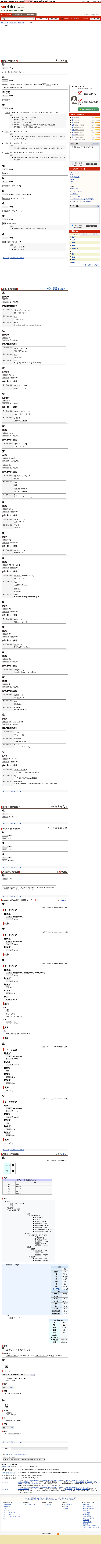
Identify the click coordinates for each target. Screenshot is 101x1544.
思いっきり (24, 143)
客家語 (7, 991)
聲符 (54, 1329)
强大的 (22, 420)
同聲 (18, 1180)
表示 (32, 1374)
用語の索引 (13, 258)
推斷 (53, 1310)
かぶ (15, 1021)
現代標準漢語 (35, 1215)
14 (61, 932)
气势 (15, 319)
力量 (15, 420)
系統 (57, 1319)
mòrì (71, 181)
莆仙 (36, 1355)
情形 (22, 319)
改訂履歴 (80, 1481)
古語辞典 (44, 1)
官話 (8, 1201)
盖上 (15, 588)
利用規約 (6, 1509)
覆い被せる (17, 575)
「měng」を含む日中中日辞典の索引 (16, 1453)
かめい (74, 262)
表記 (15, 910)
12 (61, 1046)
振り (45, 136)
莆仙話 (14, 1210)
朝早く (40, 148)
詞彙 (15, 1392)
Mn (20, 242)
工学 (63, 1497)
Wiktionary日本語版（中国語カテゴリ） (18, 900)
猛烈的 (19, 319)
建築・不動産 (69, 1497)
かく (10, 1021)
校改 (66, 1341)
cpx (52, 1355)
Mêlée (72, 179)
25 (31, 772)
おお (7, 1021)
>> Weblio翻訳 (95, 144)
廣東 (36, 1242)
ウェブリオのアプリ (29, 1503)
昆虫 (22, 735)
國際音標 (40, 1231)
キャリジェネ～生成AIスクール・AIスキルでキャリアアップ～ (90, 1526)
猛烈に (17, 143)
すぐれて (20, 414)
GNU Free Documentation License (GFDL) (77, 1479)
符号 (17, 1419)
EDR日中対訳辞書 (9, 289)
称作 (18, 741)
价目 (73, 260)
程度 (15, 351)
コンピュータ (40, 1497)
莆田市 (8, 1355)
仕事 (56, 148)
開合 (56, 1280)
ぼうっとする (10, 1014)
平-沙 (12, 1374)
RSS (58, 1533)
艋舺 (21, 1349)
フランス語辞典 (87, 1515)
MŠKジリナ (74, 188)
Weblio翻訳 (86, 1509)
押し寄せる (26, 124)
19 (61, 907)
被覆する (11, 565)
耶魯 (36, 1225)
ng (12, 987)
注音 (11, 1206)
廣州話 (37, 1240)
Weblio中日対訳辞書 (10, 872)
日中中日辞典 (28, 1)
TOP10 (74, 234)
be (28, 325)
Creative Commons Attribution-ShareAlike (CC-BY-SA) (45, 1479)
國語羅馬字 (38, 1227)
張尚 (29, 1180)
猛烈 (42, 112)
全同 (12, 340)
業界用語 (33, 1497)
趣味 (42, 1498)
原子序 (23, 778)
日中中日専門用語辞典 (11, 807)
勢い (36, 112)
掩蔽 (25, 489)
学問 (75, 1497)
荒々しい (58, 112)
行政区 (17, 87)
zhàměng (19, 211)
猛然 (15, 316)
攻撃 (22, 112)
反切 (56, 1285)
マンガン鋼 (21, 247)
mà (12, 1077)
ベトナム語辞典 (87, 1521)
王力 (56, 1305)
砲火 (13, 112)
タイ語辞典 (86, 1519)
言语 (18, 527)
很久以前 (75, 248)
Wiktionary (63, 900)
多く (12, 152)
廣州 (39, 1235)
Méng (4, 1031)
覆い (10, 465)
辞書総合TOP (97, 1)
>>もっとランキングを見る (91, 265)
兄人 (73, 237)
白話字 (8, 993)
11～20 (85, 234)
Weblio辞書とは (8, 1503)
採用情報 (65, 1507)
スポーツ (47, 1498)
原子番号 (27, 772)
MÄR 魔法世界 (75, 177)
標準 (32, 1235)
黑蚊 (19, 739)
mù (12, 993)
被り (15, 458)
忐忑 (73, 240)
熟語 (6, 923)
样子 (25, 420)
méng (19, 186)
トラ (57, 136)
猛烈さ (16, 348)
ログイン (88, 1)
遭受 (15, 527)
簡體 (7, 1171)
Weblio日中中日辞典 (23, 1481)
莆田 (32, 1248)
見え (24, 139)
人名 (6, 1027)
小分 (53, 1334)
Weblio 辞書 (4, 22)
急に (10, 131)
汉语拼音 (9, 1377)
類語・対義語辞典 (9, 1)
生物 (52, 1498)
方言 (39, 1355)
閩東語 (7, 1080)
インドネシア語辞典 (88, 1517)
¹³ (46, 1244)
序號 (54, 1326)
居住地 (10, 87)
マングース (10, 173)
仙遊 (32, 1256)
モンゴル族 (20, 198)
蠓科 (73, 130)
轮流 (73, 242)
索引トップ (6, 258)
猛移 (73, 125)
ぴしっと (11, 375)
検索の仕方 (7, 1505)
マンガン (15, 242)
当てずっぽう (10, 1016)
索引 (18, 1392)
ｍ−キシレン (74, 194)
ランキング (20, 258)
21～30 (95, 234)
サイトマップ (7, 1513)
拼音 (11, 1204)
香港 (43, 1235)
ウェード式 (9, 919)
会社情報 (65, 1505)
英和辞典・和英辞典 (88, 1507)
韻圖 (59, 1266)
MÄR (71, 174)
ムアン (10, 879)
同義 (14, 302)
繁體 (8, 1165)
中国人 (8, 1034)
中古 (7, 1264)
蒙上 (19, 588)
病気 (38, 228)
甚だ (20, 351)
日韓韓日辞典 (37, 1)
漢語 (36, 1231)
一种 (15, 741)
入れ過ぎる (27, 122)
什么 (73, 257)
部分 (11, 302)
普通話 (7, 914)
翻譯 (4, 1386)
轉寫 (43, 1229)
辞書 (2, 1)
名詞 (6, 1087)
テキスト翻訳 (74, 144)
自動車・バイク (53, 1497)
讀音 (55, 1271)
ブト (10, 721)
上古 (7, 1315)
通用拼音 (38, 1221)
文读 (42, 1355)
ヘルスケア (37, 1498)
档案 (16, 1355)
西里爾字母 (38, 1229)
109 (66, 1275)
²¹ (49, 1231)
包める (11, 433)
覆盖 (15, 489)
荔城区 (13, 1355)
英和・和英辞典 (19, 1)
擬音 (59, 1290)
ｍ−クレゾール (75, 196)
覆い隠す (17, 476)
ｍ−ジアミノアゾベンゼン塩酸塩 (80, 201)
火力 (18, 112)
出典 (43, 907)
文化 (27, 1498)
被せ (10, 609)
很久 (73, 245)
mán (71, 172)
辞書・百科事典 (70, 1498)
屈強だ (16, 411)
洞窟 (61, 136)
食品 (56, 1498)
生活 (31, 1498)
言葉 (15, 521)
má (43, 1238)
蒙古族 (13, 198)
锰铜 (73, 135)
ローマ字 (8, 910)
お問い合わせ (47, 1503)
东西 (23, 585)
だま (7, 1009)
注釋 (54, 1341)
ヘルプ (6, 1507)
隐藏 (22, 489)
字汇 (45, 1355)
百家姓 (23, 1034)
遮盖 (15, 482)
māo (71, 184)
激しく (34, 127)
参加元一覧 (23, 1465)
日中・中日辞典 (6, 14)
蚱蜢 (13, 211)
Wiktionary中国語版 (10, 1154)
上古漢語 (33, 1182)
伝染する (43, 228)
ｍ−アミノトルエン (76, 191)
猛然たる (17, 310)
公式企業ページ (67, 1503)
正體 (5, 1165)
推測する (19, 1016)
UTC (65, 907)
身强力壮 (17, 418)
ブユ (18, 721)
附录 (9, 1392)
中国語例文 (18, 14)
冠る (10, 659)
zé (16, 186)
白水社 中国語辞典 (9, 61)
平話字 (8, 1083)
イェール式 (9, 950)
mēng (24, 194)
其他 (20, 585)
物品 (18, 704)
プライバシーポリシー (10, 1511)
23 (65, 1160)
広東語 (7, 947)
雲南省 (48, 84)
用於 (7, 1349)
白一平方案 (56, 1288)
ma (17, 1191)
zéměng (15, 1349)
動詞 (6, 1004)
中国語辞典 (21, 22)
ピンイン (5, 814)
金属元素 (36, 772)
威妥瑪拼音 (38, 1223)
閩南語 (7, 984)
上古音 (56, 1339)
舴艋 (13, 186)
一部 (28, 228)
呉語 (7, 997)
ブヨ (14, 721)
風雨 (26, 112)
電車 (47, 1497)
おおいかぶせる (22, 578)
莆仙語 (9, 1210)
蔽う (15, 695)
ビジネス (27, 1497)
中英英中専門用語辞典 (11, 829)
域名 (21, 87)
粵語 (8, 1208)
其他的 (19, 591)
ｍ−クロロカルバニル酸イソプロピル (82, 199)
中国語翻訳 (30, 14)
